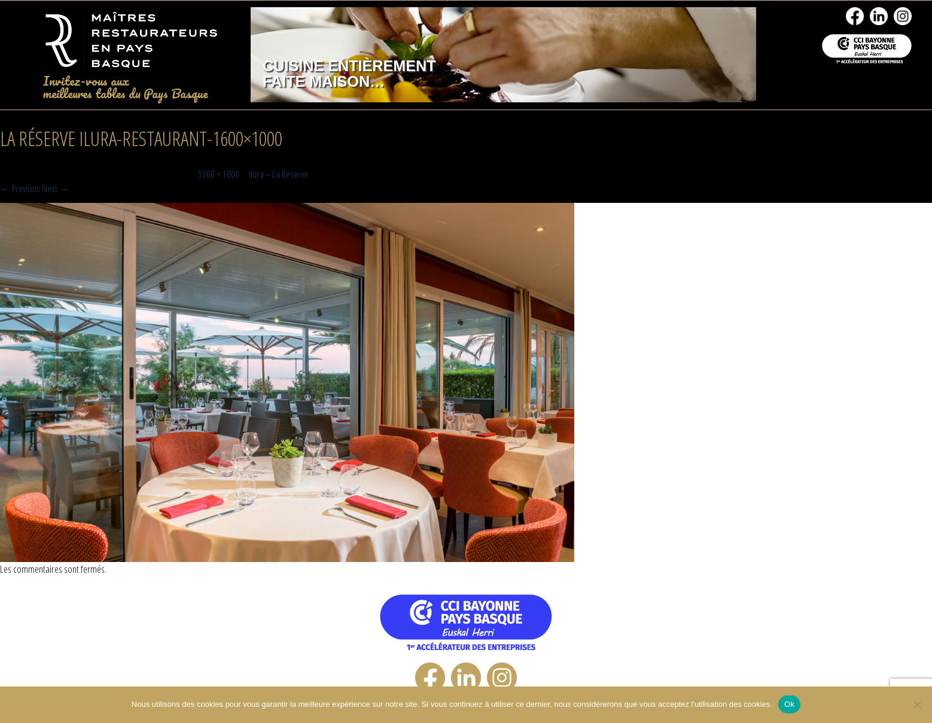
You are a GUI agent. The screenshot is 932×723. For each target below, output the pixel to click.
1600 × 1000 (218, 174)
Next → (55, 188)
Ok (789, 704)
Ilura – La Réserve (278, 174)
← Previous (20, 188)
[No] (917, 704)
